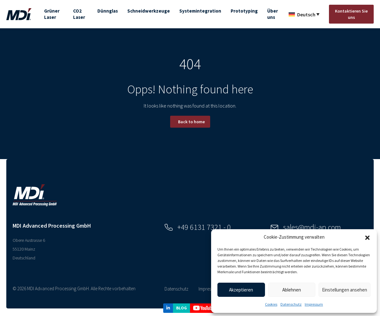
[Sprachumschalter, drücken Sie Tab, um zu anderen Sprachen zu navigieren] (304, 14)
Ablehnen (291, 290)
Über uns (272, 14)
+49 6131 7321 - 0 (197, 227)
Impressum (314, 304)
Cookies (271, 304)
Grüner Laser (52, 14)
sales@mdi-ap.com (306, 227)
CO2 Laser (79, 14)
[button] (367, 237)
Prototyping (244, 11)
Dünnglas (107, 11)
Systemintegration (200, 11)
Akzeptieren (241, 290)
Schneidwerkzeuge (148, 11)
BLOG (181, 308)
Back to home (191, 122)
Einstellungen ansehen (344, 290)
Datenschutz (291, 304)
